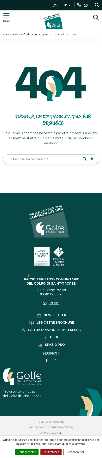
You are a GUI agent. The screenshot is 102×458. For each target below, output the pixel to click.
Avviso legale (51, 432)
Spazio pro (51, 345)
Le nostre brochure (51, 322)
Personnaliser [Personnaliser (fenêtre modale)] (75, 452)
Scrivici (51, 303)
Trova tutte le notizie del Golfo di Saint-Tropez (22, 383)
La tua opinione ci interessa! (51, 330)
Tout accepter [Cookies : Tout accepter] (27, 452)
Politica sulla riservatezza (51, 427)
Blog (51, 337)
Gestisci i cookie (51, 421)
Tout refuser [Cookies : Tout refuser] (51, 452)
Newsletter (51, 315)
